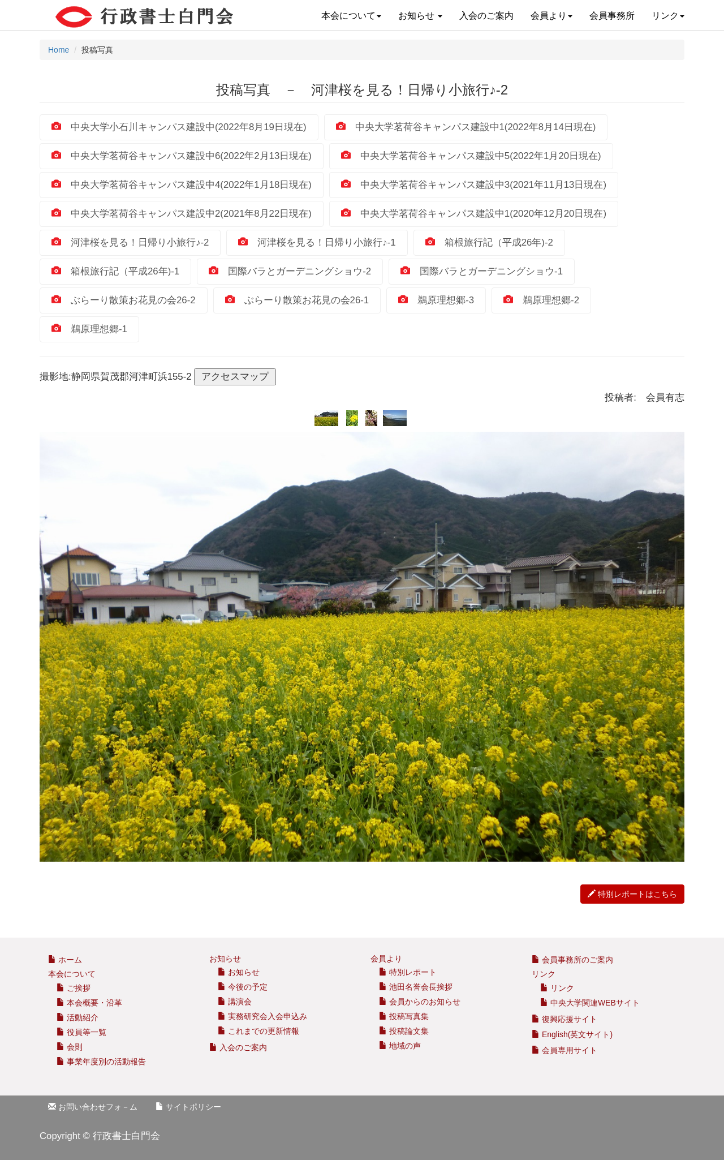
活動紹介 (77, 1017)
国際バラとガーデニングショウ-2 (290, 271)
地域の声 (400, 1045)
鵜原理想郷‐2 (541, 300)
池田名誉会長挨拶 (416, 986)
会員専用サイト (564, 1050)
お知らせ (420, 15)
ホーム (65, 959)
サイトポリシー (188, 1106)
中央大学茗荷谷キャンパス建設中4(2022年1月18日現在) (181, 184)
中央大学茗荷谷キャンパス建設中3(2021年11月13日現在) (473, 184)
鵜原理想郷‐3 (436, 300)
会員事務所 (612, 15)
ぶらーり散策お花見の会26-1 (297, 300)
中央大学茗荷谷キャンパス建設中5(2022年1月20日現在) (471, 156)
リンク (668, 15)
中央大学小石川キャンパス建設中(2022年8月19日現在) (179, 127)
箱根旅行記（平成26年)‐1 (115, 271)
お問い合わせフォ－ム (92, 1106)
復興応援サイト (564, 1019)
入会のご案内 (486, 15)
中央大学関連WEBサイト (590, 1002)
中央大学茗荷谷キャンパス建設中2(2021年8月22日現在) (181, 213)
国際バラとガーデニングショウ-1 (481, 271)
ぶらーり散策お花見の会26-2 (123, 300)
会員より (551, 15)
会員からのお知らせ (419, 1001)
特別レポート (408, 972)
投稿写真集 (404, 1016)
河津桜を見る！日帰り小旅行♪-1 (316, 242)
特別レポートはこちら (632, 894)
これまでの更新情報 (258, 1031)
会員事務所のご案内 (577, 959)
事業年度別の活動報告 (101, 1061)
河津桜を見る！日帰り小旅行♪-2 (130, 242)
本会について (351, 15)
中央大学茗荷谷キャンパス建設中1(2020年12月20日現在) (473, 213)
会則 (70, 1046)
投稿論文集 (404, 1031)
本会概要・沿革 (89, 1002)
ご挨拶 (73, 988)
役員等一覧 (81, 1032)
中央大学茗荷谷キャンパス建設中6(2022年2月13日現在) (181, 156)
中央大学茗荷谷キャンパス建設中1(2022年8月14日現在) (466, 127)
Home (58, 49)
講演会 (235, 1001)
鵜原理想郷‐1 (89, 329)
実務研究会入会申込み (262, 1016)
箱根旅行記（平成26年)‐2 (489, 242)
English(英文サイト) (572, 1034)
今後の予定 (243, 986)
